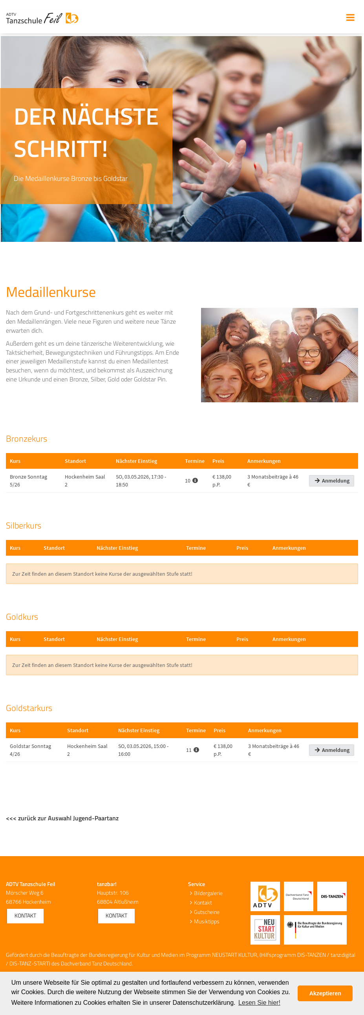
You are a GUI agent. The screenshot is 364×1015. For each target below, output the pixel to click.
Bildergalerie (208, 893)
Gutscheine (206, 912)
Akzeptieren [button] (325, 993)
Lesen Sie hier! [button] (259, 1002)
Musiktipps (206, 921)
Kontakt (25, 915)
